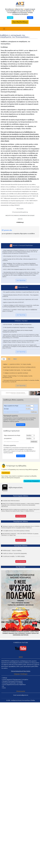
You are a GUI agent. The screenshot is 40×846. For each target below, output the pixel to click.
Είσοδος (30, 17)
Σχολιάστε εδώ (7, 230)
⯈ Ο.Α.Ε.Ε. (3, 688)
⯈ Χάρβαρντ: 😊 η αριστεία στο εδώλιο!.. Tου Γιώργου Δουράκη (16, 364)
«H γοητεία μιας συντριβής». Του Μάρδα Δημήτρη (13, 556)
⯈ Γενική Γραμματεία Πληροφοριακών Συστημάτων (14, 679)
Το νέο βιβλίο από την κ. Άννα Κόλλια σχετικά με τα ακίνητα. (15, 530)
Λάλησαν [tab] (15, 358)
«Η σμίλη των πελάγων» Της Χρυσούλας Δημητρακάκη (14, 553)
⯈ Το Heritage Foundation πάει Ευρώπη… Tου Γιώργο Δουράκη (16, 370)
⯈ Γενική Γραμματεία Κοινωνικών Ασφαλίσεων (13, 684)
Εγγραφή (10, 17)
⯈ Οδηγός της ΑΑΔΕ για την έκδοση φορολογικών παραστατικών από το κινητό (20, 299)
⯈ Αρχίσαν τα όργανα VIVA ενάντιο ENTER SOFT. (13, 302)
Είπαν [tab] (9, 358)
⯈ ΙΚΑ (2, 686)
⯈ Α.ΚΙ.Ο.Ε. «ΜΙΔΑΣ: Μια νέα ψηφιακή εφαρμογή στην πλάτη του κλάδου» (18, 269)
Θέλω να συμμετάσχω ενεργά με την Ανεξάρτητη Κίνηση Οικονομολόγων (20, 22)
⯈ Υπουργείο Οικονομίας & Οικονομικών (12, 681)
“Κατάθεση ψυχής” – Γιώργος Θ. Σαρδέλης (11, 550)
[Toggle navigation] (4, 28)
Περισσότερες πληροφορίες (31, 481)
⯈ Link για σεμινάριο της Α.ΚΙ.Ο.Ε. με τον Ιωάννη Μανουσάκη (15, 256)
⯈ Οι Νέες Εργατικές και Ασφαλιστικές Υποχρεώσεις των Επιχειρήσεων (18, 327)
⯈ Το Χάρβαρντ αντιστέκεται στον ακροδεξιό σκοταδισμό (15, 373)
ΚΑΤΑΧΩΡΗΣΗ (20, 424)
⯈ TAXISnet (4, 678)
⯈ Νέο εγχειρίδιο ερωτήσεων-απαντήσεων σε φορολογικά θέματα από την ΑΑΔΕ (20, 292)
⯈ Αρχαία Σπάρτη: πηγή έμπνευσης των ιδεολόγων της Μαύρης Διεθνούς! (18, 367)
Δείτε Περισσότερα (21, 280)
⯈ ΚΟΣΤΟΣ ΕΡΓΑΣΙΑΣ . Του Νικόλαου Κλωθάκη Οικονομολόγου (17, 324)
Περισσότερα (5, 473)
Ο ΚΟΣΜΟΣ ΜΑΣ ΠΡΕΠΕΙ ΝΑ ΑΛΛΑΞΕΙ (10, 500)
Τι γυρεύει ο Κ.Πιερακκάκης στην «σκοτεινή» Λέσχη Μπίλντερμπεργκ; (19, 469)
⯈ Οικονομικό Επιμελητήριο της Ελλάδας (12, 683)
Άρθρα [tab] (4, 358)
